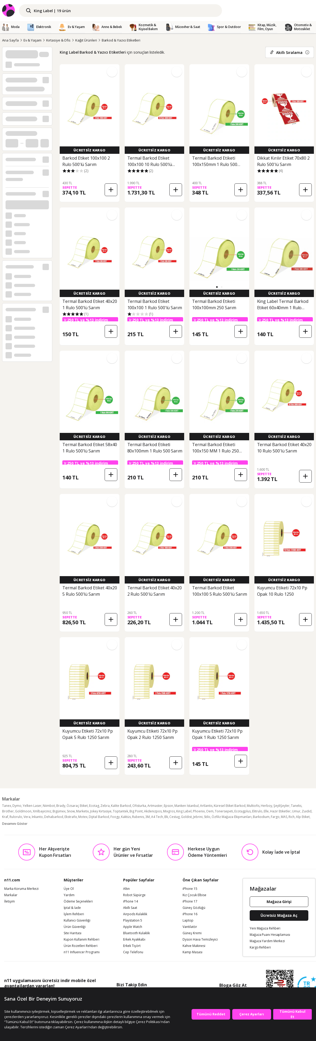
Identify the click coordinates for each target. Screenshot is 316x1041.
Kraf (5, 817)
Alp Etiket (303, 817)
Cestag (174, 817)
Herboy (266, 805)
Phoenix (199, 811)
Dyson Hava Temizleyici (200, 939)
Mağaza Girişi (279, 901)
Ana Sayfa (10, 40)
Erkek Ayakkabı (134, 939)
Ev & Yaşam (33, 40)
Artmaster (154, 805)
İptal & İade (72, 908)
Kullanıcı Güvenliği (77, 920)
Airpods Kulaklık (135, 914)
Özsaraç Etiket (77, 805)
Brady (60, 805)
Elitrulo (257, 811)
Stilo (207, 817)
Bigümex (59, 811)
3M (147, 817)
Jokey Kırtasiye (100, 811)
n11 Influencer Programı (82, 952)
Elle (266, 811)
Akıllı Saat (130, 908)
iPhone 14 (130, 901)
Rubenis (138, 817)
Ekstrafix (70, 817)
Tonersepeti (224, 811)
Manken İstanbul (186, 805)
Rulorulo (16, 817)
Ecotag (94, 805)
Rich (292, 817)
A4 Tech (157, 817)
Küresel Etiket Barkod (229, 805)
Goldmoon (23, 811)
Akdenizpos (153, 811)
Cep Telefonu (133, 952)
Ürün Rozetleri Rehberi (80, 946)
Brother (8, 811)
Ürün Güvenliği (75, 927)
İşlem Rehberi (74, 914)
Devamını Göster (14, 823)
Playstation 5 (132, 920)
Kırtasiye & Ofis (58, 40)
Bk (166, 817)
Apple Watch (132, 927)
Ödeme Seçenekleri (78, 901)
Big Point (136, 811)
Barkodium (261, 817)
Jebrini (198, 817)
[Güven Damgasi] (307, 986)
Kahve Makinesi (194, 946)
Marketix (82, 811)
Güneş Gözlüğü (194, 908)
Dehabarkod (53, 817)
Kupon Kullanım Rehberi (81, 939)
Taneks (296, 805)
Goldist (186, 817)
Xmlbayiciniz (42, 811)
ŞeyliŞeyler (281, 805)
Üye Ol (69, 889)
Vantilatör (190, 927)
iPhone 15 (190, 889)
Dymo (16, 805)
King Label (184, 811)
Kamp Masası (192, 952)
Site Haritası (72, 933)
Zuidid (307, 811)
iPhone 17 (190, 901)
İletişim (9, 901)
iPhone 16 (190, 914)
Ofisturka (139, 805)
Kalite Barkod (121, 805)
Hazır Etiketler (280, 811)
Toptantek (120, 811)
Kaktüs (126, 817)
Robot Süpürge (134, 895)
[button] (217, 287)
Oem (209, 811)
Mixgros (169, 811)
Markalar (10, 895)
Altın (126, 889)
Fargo (275, 817)
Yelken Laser (32, 805)
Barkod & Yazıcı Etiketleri (121, 40)
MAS (284, 817)
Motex (82, 817)
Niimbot (49, 805)
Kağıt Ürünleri (86, 40)
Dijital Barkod (99, 817)
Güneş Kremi (192, 933)
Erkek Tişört (132, 946)
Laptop (188, 920)
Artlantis (206, 805)
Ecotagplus (242, 811)
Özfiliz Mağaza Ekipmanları (232, 817)
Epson (168, 805)
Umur (296, 811)
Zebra (105, 805)
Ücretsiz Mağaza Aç (279, 915)
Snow (71, 811)
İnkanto (37, 817)
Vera (27, 817)
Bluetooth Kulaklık (136, 933)
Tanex (6, 805)
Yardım (69, 895)
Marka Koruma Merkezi (21, 889)
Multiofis (253, 805)
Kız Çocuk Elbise (194, 895)
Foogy (115, 817)
